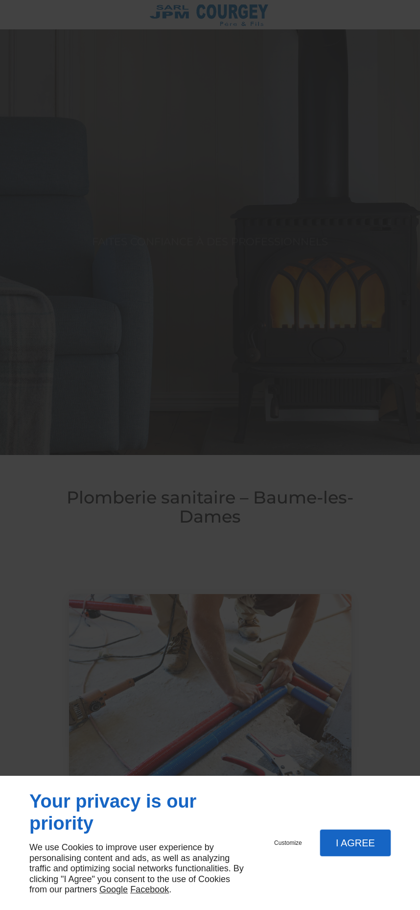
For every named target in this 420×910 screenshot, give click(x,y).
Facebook (149, 889)
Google (113, 889)
